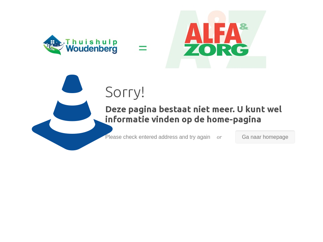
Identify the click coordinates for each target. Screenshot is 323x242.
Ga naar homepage (265, 137)
